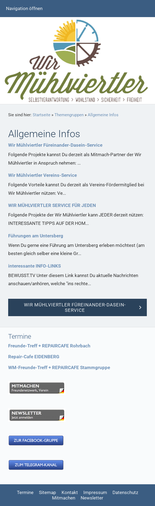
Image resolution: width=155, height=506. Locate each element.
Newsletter (92, 498)
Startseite (41, 114)
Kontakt (70, 492)
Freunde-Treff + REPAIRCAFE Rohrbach (49, 345)
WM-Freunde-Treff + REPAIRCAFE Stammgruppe (59, 367)
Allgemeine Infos (103, 114)
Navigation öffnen (24, 8)
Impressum (95, 492)
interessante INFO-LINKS (34, 266)
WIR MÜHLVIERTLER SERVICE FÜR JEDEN (52, 205)
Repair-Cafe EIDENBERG (33, 356)
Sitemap (47, 492)
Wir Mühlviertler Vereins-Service (42, 175)
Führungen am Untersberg (35, 235)
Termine (25, 492)
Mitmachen (63, 498)
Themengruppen (69, 114)
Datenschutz (125, 492)
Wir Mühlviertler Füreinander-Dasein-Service (55, 145)
